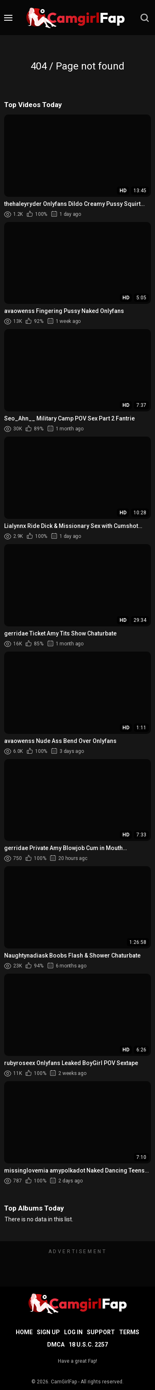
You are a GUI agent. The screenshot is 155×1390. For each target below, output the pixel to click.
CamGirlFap (64, 1382)
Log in (73, 1332)
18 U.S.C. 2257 (88, 1344)
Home (24, 1332)
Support (101, 1332)
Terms (129, 1332)
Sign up (48, 1332)
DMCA (55, 1344)
